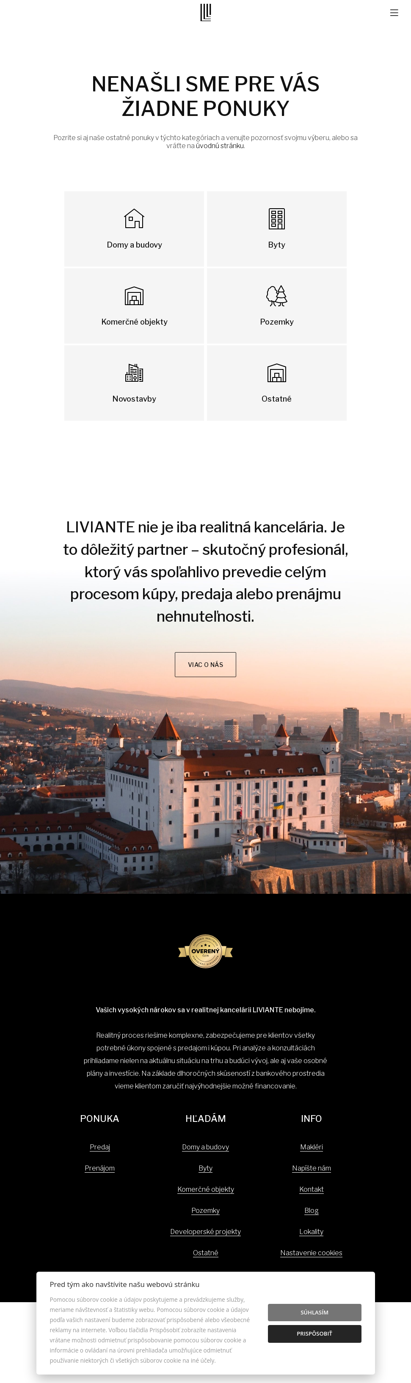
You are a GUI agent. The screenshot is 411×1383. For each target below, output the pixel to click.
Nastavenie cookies (311, 1253)
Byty (205, 1168)
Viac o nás (205, 664)
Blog (311, 1211)
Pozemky (205, 1211)
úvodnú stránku (220, 146)
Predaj (100, 1147)
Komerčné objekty (205, 1189)
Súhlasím (314, 1312)
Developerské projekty (205, 1232)
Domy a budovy (205, 1147)
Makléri (311, 1147)
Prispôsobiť (314, 1333)
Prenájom (100, 1168)
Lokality (311, 1232)
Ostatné (205, 1253)
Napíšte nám (311, 1168)
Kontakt (311, 1189)
